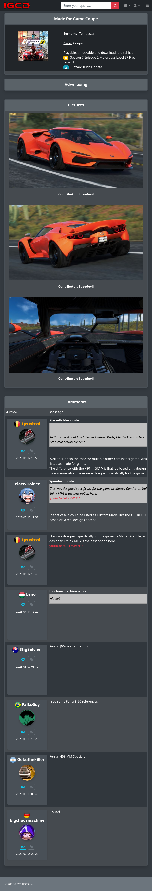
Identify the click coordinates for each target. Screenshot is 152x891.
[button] (127, 6)
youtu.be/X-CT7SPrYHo (66, 498)
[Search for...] (86, 5)
